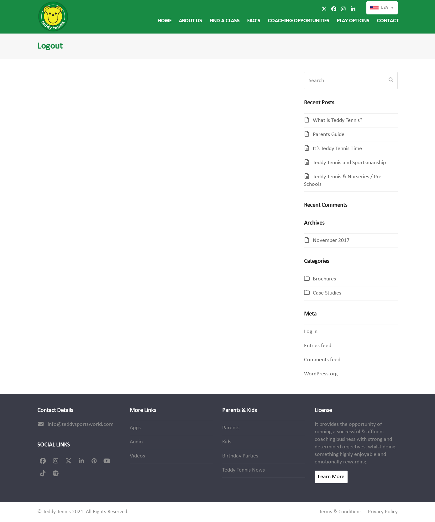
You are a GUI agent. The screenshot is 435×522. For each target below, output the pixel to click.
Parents (230, 428)
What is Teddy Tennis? (337, 120)
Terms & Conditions (340, 511)
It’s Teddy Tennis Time (337, 149)
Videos (137, 456)
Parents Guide (328, 135)
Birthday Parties (240, 456)
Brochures (324, 279)
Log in (310, 332)
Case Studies (327, 293)
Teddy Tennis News (243, 470)
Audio (136, 442)
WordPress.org (321, 374)
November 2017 (331, 240)
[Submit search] (391, 80)
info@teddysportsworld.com (80, 424)
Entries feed (317, 346)
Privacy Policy (383, 511)
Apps (135, 428)
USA (387, 8)
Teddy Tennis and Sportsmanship (349, 163)
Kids (226, 442)
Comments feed (322, 360)
